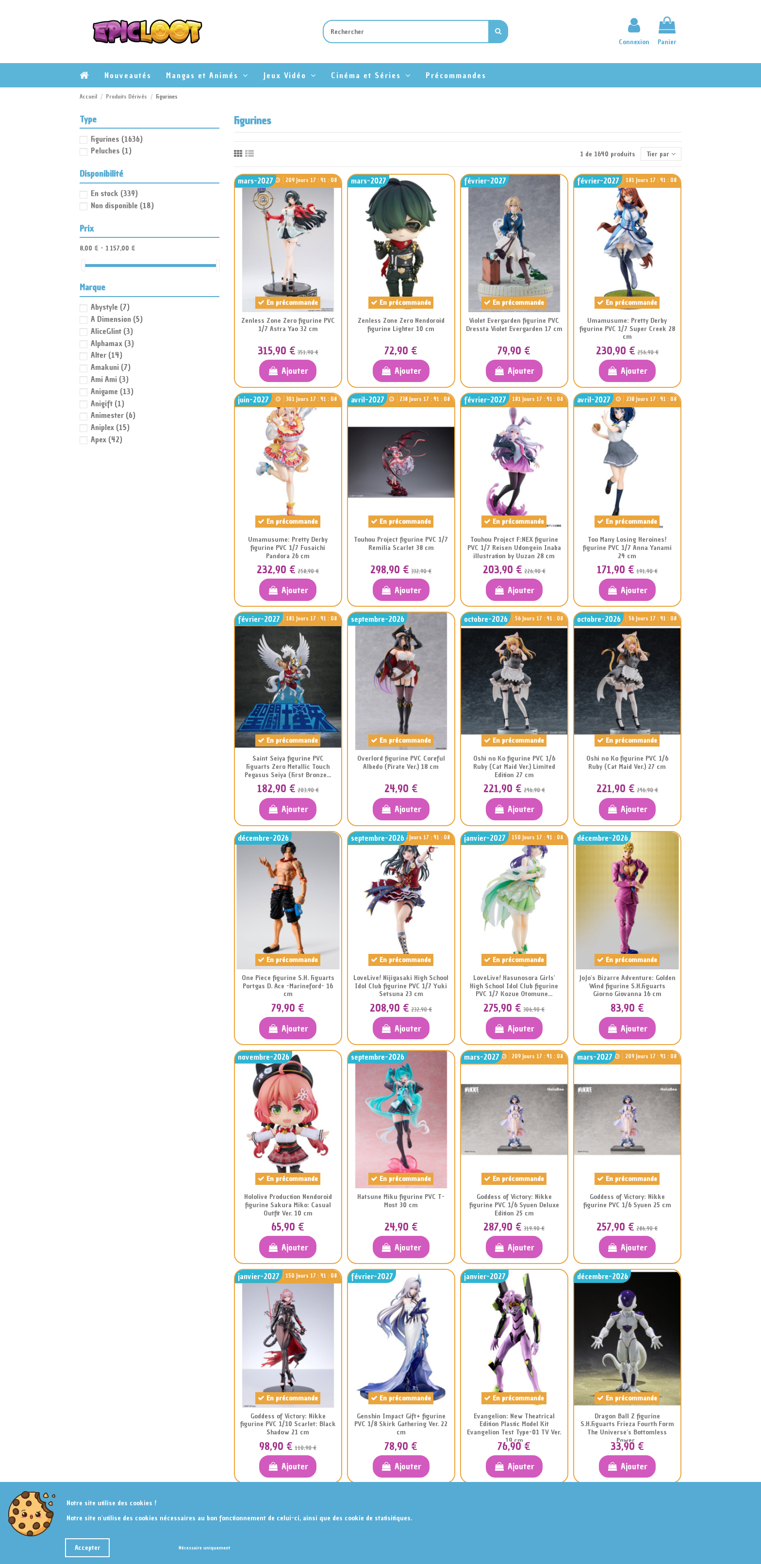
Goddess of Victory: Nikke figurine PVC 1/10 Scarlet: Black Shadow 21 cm (288, 1424)
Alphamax (112, 343)
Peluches (111, 150)
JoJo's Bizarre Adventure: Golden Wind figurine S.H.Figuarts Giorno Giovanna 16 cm (627, 986)
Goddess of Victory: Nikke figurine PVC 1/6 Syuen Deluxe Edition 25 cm (514, 1205)
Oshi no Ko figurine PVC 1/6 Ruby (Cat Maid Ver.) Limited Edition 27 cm (514, 767)
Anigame (112, 391)
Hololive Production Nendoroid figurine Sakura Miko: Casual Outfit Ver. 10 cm (288, 1205)
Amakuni (111, 367)
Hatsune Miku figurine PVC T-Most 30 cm (401, 1201)
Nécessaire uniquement (204, 1548)
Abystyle (110, 306)
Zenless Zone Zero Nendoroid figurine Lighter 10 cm (401, 324)
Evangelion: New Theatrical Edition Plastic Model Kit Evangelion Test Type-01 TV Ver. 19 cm (514, 1428)
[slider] (83, 265)
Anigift (107, 403)
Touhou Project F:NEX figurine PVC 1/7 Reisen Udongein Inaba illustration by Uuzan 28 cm (514, 548)
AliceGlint (112, 331)
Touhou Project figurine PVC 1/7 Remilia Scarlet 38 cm (401, 543)
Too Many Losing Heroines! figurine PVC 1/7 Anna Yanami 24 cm (627, 548)
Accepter (87, 1547)
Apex (106, 439)
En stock (114, 193)
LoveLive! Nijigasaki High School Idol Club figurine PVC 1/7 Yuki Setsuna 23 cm (400, 986)
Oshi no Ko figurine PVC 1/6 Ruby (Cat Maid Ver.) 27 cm (627, 762)
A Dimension (117, 319)
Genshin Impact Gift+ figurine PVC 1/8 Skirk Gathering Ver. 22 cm (400, 1424)
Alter (106, 354)
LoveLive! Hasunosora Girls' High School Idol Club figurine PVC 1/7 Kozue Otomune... (514, 986)
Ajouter (287, 371)
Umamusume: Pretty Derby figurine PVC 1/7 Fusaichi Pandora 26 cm (288, 548)
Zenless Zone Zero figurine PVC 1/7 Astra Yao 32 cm (288, 324)
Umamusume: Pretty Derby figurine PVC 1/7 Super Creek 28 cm (627, 329)
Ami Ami (110, 379)
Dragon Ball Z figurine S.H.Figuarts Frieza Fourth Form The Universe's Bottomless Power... (627, 1428)
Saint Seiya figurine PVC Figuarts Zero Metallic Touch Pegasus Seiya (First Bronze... (288, 767)
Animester (113, 415)
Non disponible (122, 205)
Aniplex (110, 427)
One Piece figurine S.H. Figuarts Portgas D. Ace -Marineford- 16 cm (288, 986)
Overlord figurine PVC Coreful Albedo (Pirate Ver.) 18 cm (401, 762)
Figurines (117, 138)
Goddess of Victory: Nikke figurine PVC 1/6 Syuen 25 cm (627, 1201)
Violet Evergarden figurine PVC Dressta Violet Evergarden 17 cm (514, 324)
